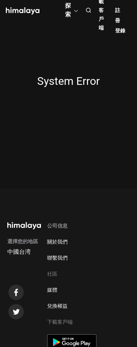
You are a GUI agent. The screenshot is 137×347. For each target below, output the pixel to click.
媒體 (52, 290)
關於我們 (57, 242)
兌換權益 (57, 306)
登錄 (120, 30)
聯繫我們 (57, 258)
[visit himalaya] (22, 11)
